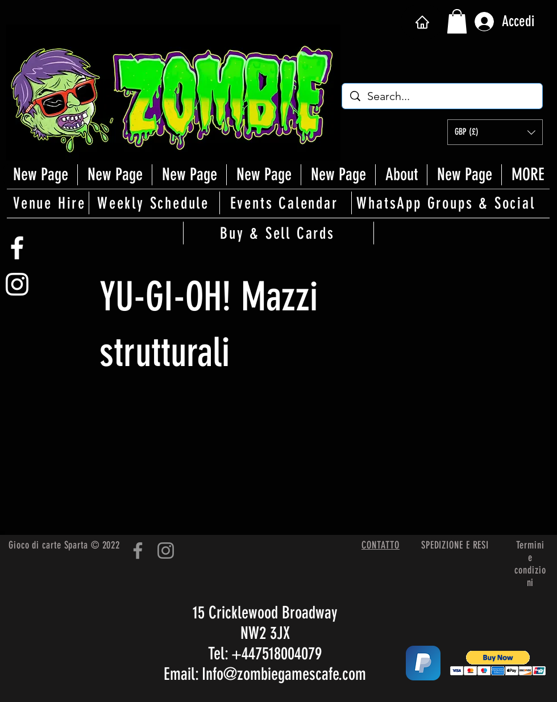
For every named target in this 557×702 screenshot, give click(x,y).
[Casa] (422, 22)
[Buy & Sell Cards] (278, 233)
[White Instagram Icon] (17, 284)
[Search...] (442, 96)
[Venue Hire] (51, 203)
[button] (457, 21)
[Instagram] (166, 550)
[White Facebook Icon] (17, 247)
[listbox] (495, 132)
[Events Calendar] (284, 203)
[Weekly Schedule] (154, 203)
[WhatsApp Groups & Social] (446, 203)
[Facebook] (138, 550)
